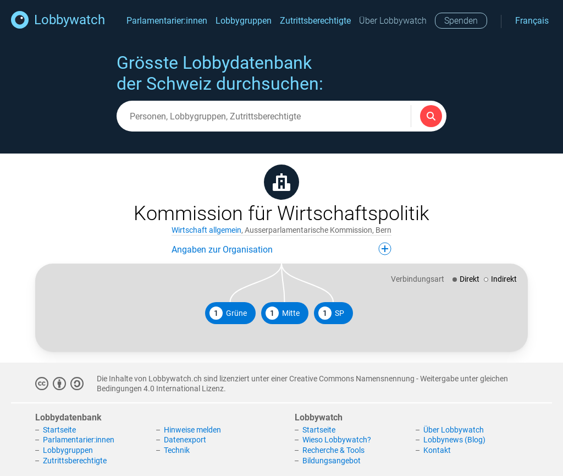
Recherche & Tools (333, 450)
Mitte (283, 313)
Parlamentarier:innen (166, 20)
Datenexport (185, 439)
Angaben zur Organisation (281, 248)
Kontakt (437, 450)
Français (532, 20)
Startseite (59, 429)
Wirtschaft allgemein (206, 230)
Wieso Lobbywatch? (336, 439)
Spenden (461, 20)
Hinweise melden (192, 429)
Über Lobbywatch (393, 20)
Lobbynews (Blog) (454, 439)
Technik (177, 450)
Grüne (228, 313)
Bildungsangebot (331, 460)
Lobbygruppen (244, 20)
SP (331, 313)
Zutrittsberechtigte (315, 20)
